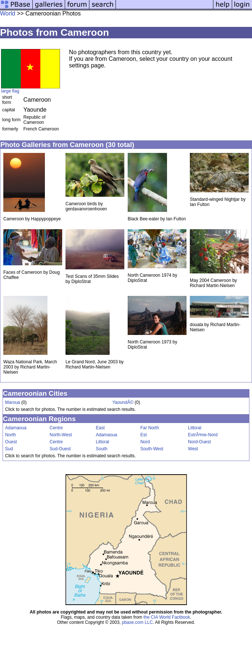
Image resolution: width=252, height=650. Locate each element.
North (10, 434)
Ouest (11, 441)
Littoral (194, 427)
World (7, 13)
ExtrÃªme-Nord (202, 434)
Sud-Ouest (60, 448)
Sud (9, 448)
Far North (149, 427)
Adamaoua (15, 427)
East (100, 427)
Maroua (12, 402)
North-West (61, 434)
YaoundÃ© (122, 402)
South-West (151, 448)
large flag (10, 91)
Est (143, 434)
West (193, 448)
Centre (56, 427)
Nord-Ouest (199, 441)
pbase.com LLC (137, 622)
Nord (145, 441)
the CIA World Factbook (166, 617)
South (101, 448)
